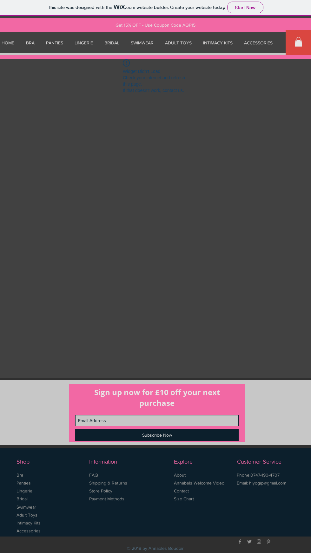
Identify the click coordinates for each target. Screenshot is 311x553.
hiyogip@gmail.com (267, 482)
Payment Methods (106, 498)
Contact (181, 490)
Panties (24, 482)
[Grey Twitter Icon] (249, 541)
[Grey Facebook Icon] (240, 541)
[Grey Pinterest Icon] (268, 541)
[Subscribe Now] (157, 435)
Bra (20, 475)
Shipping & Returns (108, 482)
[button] (298, 42)
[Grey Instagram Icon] (259, 541)
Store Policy (101, 490)
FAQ (93, 475)
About (180, 475)
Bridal (22, 498)
